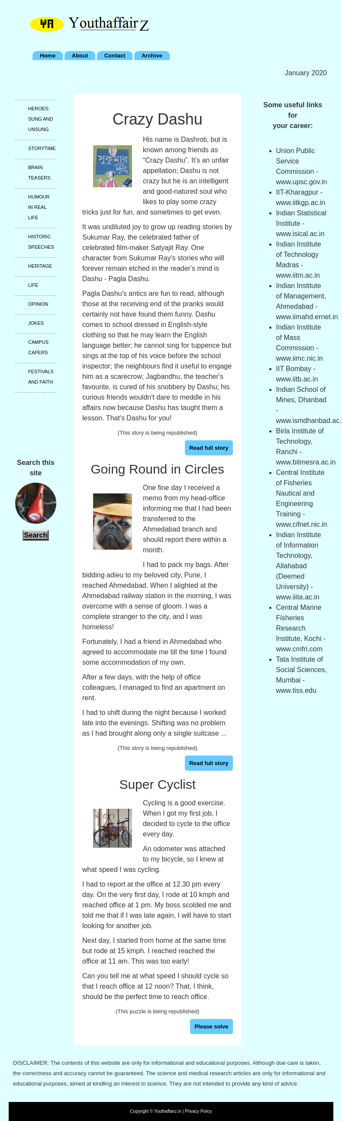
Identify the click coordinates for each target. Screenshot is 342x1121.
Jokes (36, 323)
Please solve (211, 1026)
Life (33, 285)
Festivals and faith (40, 376)
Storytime (42, 148)
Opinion (38, 304)
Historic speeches (41, 242)
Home (47, 55)
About (80, 55)
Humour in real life (39, 207)
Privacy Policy (198, 1111)
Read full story (208, 448)
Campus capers (38, 347)
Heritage (40, 266)
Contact (114, 55)
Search (35, 535)
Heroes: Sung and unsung (40, 119)
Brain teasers (39, 172)
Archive (152, 55)
